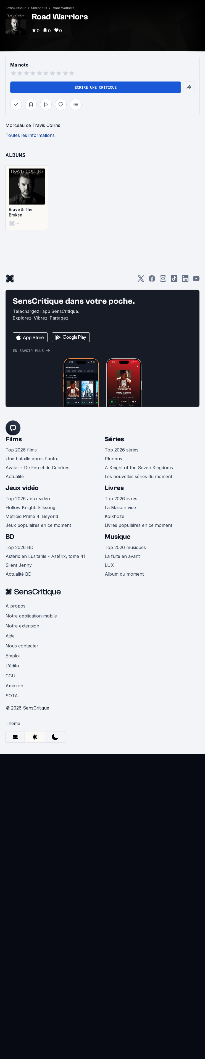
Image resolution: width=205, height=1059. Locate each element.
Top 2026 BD (19, 547)
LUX (109, 565)
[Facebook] (152, 280)
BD (10, 536)
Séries (114, 439)
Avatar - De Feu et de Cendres (37, 467)
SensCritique (16, 8)
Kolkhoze (114, 516)
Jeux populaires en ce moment (38, 525)
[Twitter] (141, 280)
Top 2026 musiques (125, 547)
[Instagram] (163, 280)
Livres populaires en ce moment (138, 525)
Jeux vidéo (22, 488)
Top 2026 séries (121, 450)
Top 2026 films (21, 450)
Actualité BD (18, 574)
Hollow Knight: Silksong (30, 507)
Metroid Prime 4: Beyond (32, 516)
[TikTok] (174, 280)
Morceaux (39, 8)
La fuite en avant (122, 556)
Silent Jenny (19, 565)
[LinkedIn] (185, 280)
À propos (15, 606)
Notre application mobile (31, 616)
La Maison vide (120, 507)
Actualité (15, 476)
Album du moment (124, 574)
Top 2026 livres (121, 498)
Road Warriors (63, 8)
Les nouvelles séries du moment (138, 476)
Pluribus (113, 458)
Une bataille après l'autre (32, 458)
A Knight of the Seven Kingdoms (139, 467)
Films (14, 439)
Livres (114, 488)
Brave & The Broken (21, 212)
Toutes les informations (30, 135)
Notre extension (22, 626)
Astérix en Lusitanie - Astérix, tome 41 (45, 556)
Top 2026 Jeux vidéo (28, 498)
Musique (117, 536)
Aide (10, 636)
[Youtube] (196, 280)
